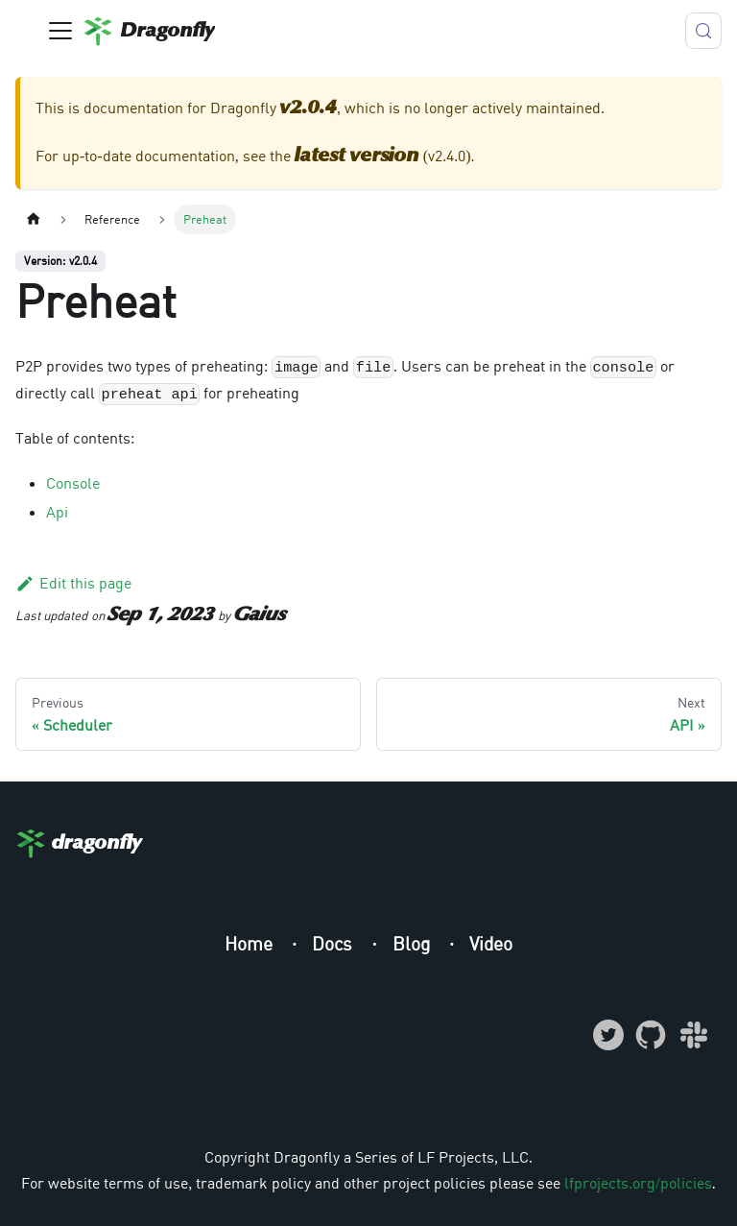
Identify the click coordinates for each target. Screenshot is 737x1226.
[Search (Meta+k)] (703, 30)
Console (73, 483)
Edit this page (73, 582)
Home (251, 943)
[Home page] (33, 219)
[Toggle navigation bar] (60, 30)
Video (490, 943)
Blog (413, 943)
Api (57, 511)
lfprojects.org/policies (637, 1182)
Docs (334, 943)
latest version (357, 156)
